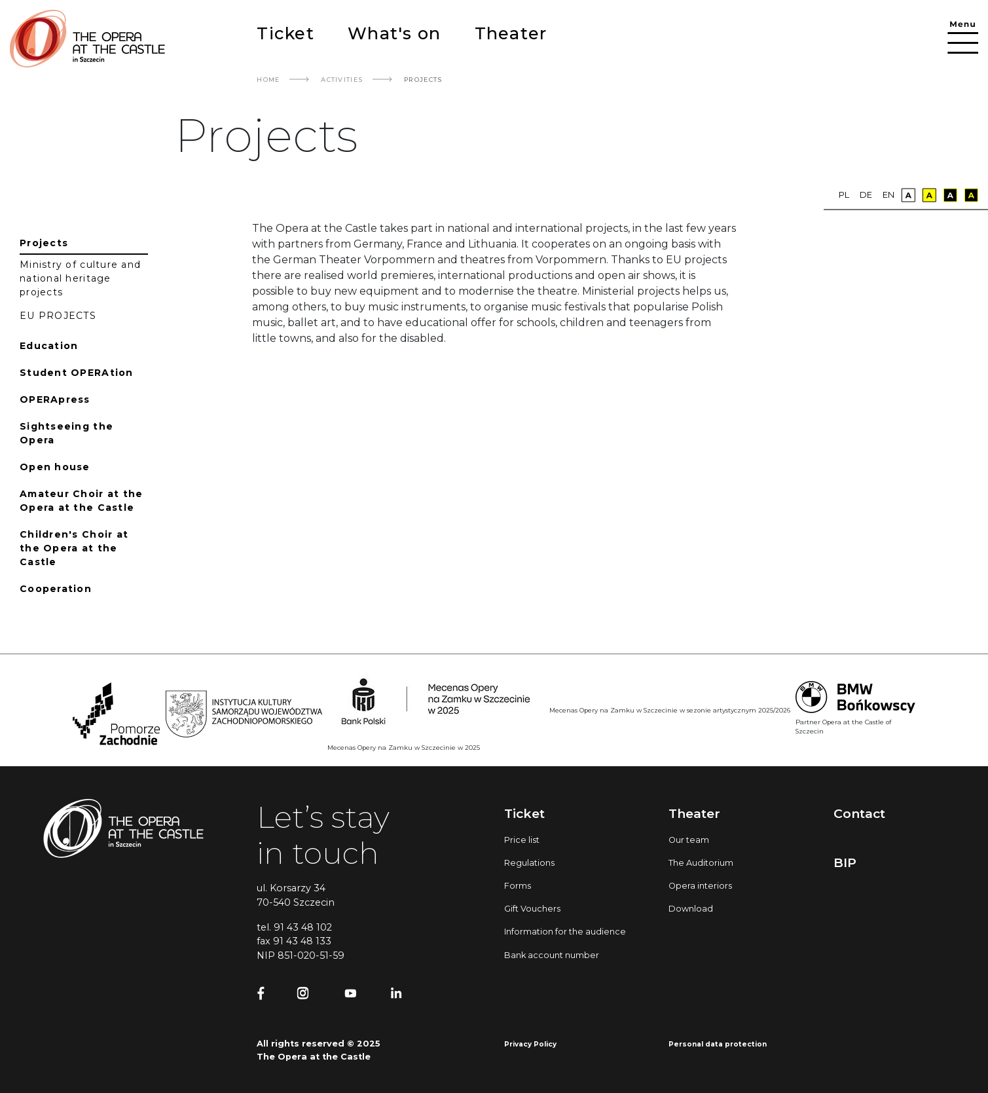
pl (844, 195)
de (866, 195)
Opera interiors (700, 886)
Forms (517, 886)
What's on (394, 33)
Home (268, 79)
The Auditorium (700, 863)
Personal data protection (717, 1044)
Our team (688, 840)
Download (690, 909)
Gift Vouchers (532, 909)
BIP (844, 862)
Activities (342, 79)
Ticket (285, 33)
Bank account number (551, 955)
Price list (522, 840)
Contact (859, 813)
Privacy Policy (530, 1044)
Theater (511, 33)
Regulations (529, 863)
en (888, 195)
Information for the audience (565, 931)
